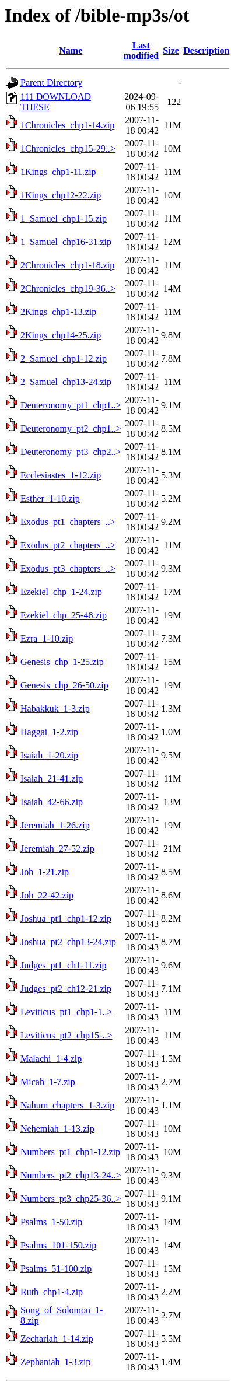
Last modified (141, 50)
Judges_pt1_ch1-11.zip (63, 965)
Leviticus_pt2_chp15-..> (66, 1035)
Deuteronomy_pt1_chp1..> (70, 405)
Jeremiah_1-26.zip (55, 825)
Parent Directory (51, 83)
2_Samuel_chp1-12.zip (63, 358)
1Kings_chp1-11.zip (58, 172)
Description (206, 50)
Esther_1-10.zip (50, 498)
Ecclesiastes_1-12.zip (60, 475)
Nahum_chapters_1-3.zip (67, 1105)
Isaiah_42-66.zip (51, 802)
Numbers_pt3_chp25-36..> (70, 1199)
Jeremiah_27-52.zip (57, 849)
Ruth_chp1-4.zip (51, 1292)
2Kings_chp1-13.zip (58, 312)
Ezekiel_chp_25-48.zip (63, 615)
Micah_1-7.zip (47, 1082)
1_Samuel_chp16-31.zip (65, 242)
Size (171, 50)
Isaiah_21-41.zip (51, 779)
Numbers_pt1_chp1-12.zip (70, 1152)
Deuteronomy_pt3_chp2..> (70, 452)
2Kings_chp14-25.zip (60, 335)
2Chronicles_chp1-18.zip (67, 265)
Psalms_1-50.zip (51, 1222)
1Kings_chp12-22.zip (60, 195)
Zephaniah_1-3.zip (55, 1362)
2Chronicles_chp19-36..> (68, 288)
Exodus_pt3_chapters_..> (68, 568)
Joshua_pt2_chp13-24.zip (68, 942)
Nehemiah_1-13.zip (57, 1129)
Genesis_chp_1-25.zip (62, 662)
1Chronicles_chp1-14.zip (67, 125)
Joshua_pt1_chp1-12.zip (65, 919)
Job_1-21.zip (44, 872)
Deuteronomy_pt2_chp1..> (70, 428)
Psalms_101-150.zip (58, 1245)
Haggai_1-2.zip (49, 732)
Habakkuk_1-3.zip (55, 709)
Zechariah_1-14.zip (56, 1339)
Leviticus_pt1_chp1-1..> (66, 1012)
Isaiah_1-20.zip (49, 755)
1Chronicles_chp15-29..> (68, 148)
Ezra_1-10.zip (46, 638)
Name (70, 50)
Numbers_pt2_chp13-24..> (70, 1175)
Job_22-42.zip (47, 895)
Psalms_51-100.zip (56, 1269)
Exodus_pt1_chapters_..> (68, 522)
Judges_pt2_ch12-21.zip (65, 989)
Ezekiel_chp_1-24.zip (61, 592)
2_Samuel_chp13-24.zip (65, 382)
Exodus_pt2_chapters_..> (68, 545)
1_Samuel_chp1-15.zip (63, 218)
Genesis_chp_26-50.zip (64, 685)
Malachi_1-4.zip (51, 1059)
